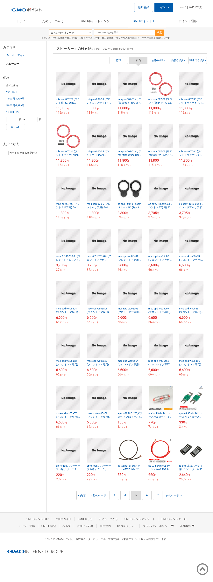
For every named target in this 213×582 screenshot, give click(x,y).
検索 (159, 32)
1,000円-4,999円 (15, 98)
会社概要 (187, 526)
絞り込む (15, 127)
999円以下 (12, 92)
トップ (20, 21)
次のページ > (173, 495)
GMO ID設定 (195, 7)
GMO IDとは (85, 519)
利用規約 (105, 526)
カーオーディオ (15, 55)
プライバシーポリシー (158, 526)
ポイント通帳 (188, 21)
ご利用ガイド (63, 519)
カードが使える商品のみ (21, 153)
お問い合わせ (85, 526)
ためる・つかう (53, 21)
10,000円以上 (13, 112)
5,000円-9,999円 (15, 105)
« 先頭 (82, 495)
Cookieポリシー (126, 526)
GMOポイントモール (147, 21)
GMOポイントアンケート (98, 21)
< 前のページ (98, 495)
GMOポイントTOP (37, 519)
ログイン (163, 7)
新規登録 (143, 7)
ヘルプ (182, 7)
